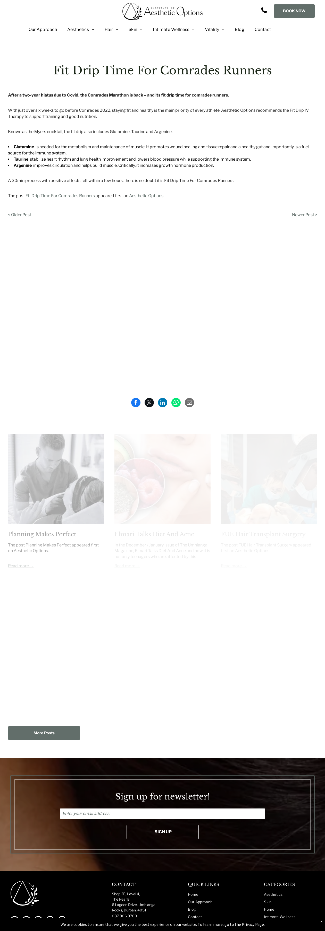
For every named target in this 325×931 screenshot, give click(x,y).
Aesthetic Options (146, 195)
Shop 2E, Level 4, (126, 894)
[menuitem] (37, 30)
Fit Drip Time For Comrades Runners (60, 195)
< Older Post (19, 214)
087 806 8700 (124, 916)
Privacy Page (253, 924)
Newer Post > (304, 214)
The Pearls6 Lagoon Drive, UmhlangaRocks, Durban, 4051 (133, 904)
